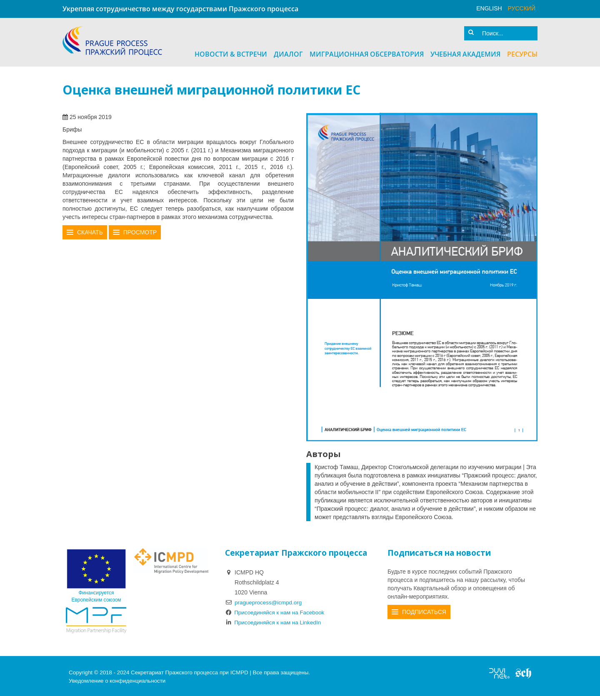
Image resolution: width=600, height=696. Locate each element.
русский (521, 8)
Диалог (288, 52)
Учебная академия (465, 52)
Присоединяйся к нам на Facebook (277, 610)
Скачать (90, 231)
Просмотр (140, 231)
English (489, 8)
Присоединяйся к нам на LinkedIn (275, 620)
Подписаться (424, 610)
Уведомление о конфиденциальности (117, 679)
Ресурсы (522, 52)
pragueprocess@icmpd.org (270, 600)
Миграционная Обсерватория (367, 52)
